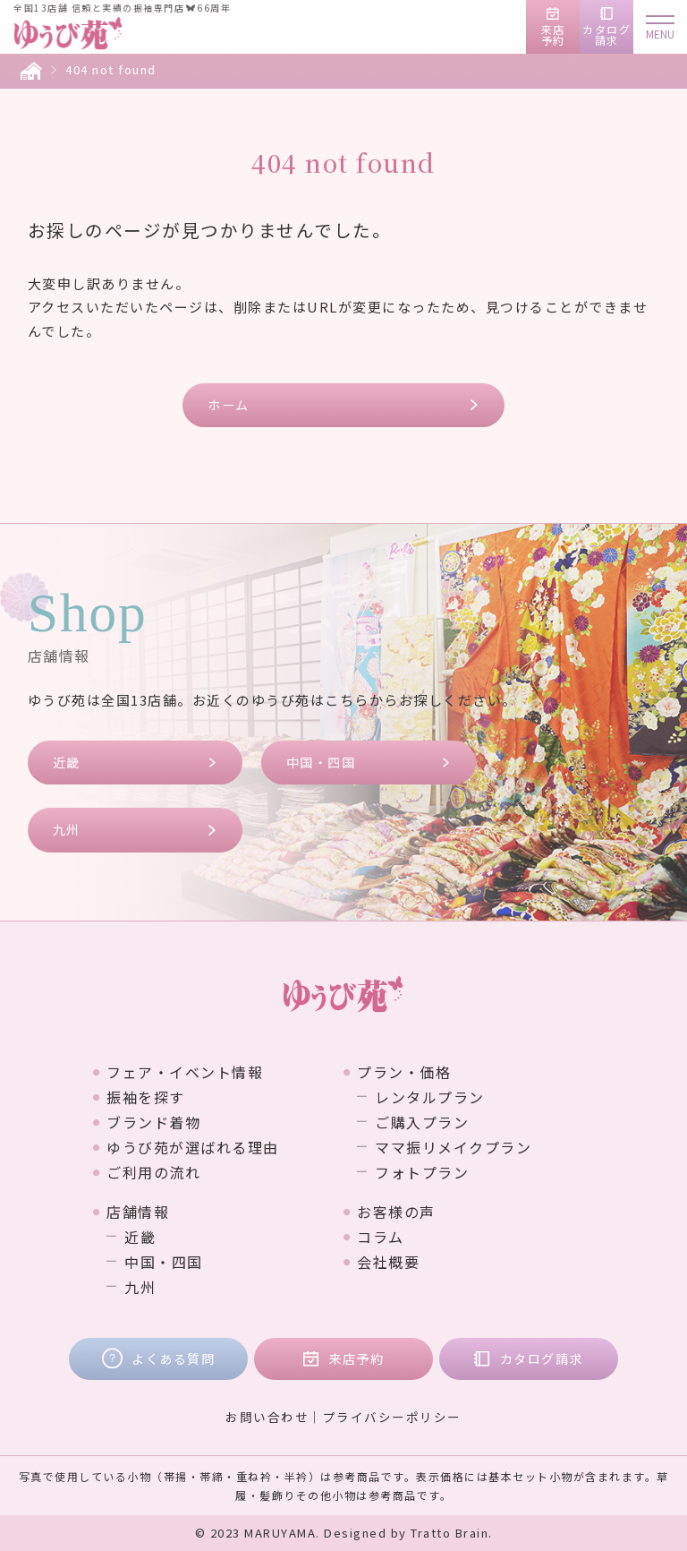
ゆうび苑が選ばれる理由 (192, 1147)
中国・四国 (321, 762)
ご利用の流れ (153, 1172)
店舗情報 (137, 1211)
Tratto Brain (449, 1532)
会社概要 (388, 1262)
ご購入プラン (422, 1122)
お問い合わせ (267, 1417)
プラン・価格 (404, 1072)
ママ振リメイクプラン (453, 1147)
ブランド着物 (153, 1122)
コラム (380, 1236)
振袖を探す (145, 1097)
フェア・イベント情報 (184, 1072)
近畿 (67, 762)
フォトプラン (422, 1172)
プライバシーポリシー (392, 1417)
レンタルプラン (430, 1097)
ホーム (229, 405)
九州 (67, 829)
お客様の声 (396, 1211)
